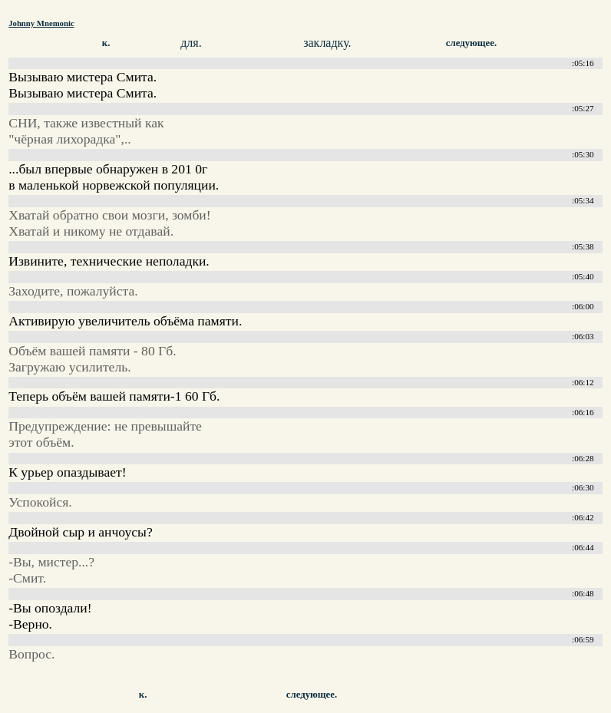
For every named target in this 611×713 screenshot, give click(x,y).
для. (190, 42)
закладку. (327, 42)
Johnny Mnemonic (41, 23)
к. (106, 43)
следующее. (471, 43)
